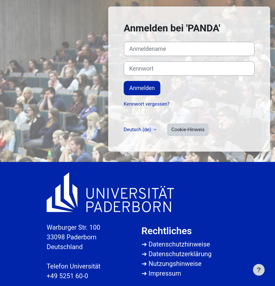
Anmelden (142, 88)
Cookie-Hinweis (187, 129)
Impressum (164, 273)
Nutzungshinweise (174, 264)
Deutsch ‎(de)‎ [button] (138, 129)
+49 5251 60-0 (67, 276)
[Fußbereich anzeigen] (259, 270)
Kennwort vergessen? (146, 104)
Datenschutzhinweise (179, 244)
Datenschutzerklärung (180, 254)
